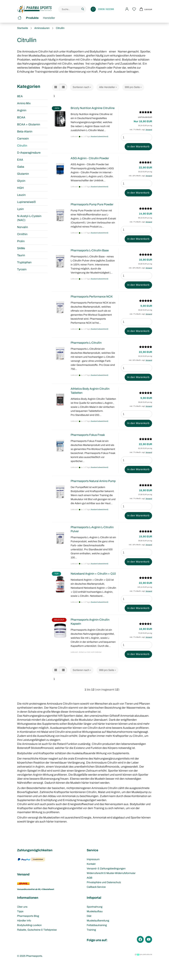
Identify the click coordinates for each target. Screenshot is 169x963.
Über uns (22, 906)
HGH (20, 187)
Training (91, 929)
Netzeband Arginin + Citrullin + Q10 (93, 573)
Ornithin (22, 234)
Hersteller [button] (49, 18)
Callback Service (96, 886)
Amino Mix (24, 103)
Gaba (20, 166)
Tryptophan (24, 262)
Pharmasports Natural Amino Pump (93, 481)
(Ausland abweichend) (99, 136)
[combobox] (82, 87)
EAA (20, 159)
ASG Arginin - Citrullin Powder (90, 158)
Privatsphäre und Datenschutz (104, 882)
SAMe (21, 248)
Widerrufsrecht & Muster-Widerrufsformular (111, 873)
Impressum (93, 859)
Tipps (20, 911)
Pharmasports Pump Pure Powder (92, 204)
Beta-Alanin (24, 131)
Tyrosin (21, 269)
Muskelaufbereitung (98, 920)
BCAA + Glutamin (28, 124)
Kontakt (91, 863)
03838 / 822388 (102, 9)
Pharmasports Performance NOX (92, 296)
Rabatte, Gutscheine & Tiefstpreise (37, 929)
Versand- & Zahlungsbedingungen (106, 868)
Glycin (21, 180)
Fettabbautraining (97, 925)
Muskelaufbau (95, 911)
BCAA (21, 117)
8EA (20, 96)
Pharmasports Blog (28, 916)
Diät (89, 916)
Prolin (21, 241)
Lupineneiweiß (26, 201)
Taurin (21, 255)
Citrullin (22, 145)
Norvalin (22, 227)
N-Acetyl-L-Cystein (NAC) (29, 218)
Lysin (20, 209)
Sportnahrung (94, 906)
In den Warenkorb (138, 146)
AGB (89, 877)
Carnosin (23, 138)
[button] (56, 87)
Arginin (21, 110)
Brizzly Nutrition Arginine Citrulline (93, 108)
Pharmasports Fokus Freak (88, 434)
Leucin (21, 194)
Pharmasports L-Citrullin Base (90, 250)
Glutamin (23, 173)
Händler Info (24, 920)
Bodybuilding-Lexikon (29, 925)
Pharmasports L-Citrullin (86, 342)
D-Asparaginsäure (28, 152)
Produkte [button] (32, 18)
